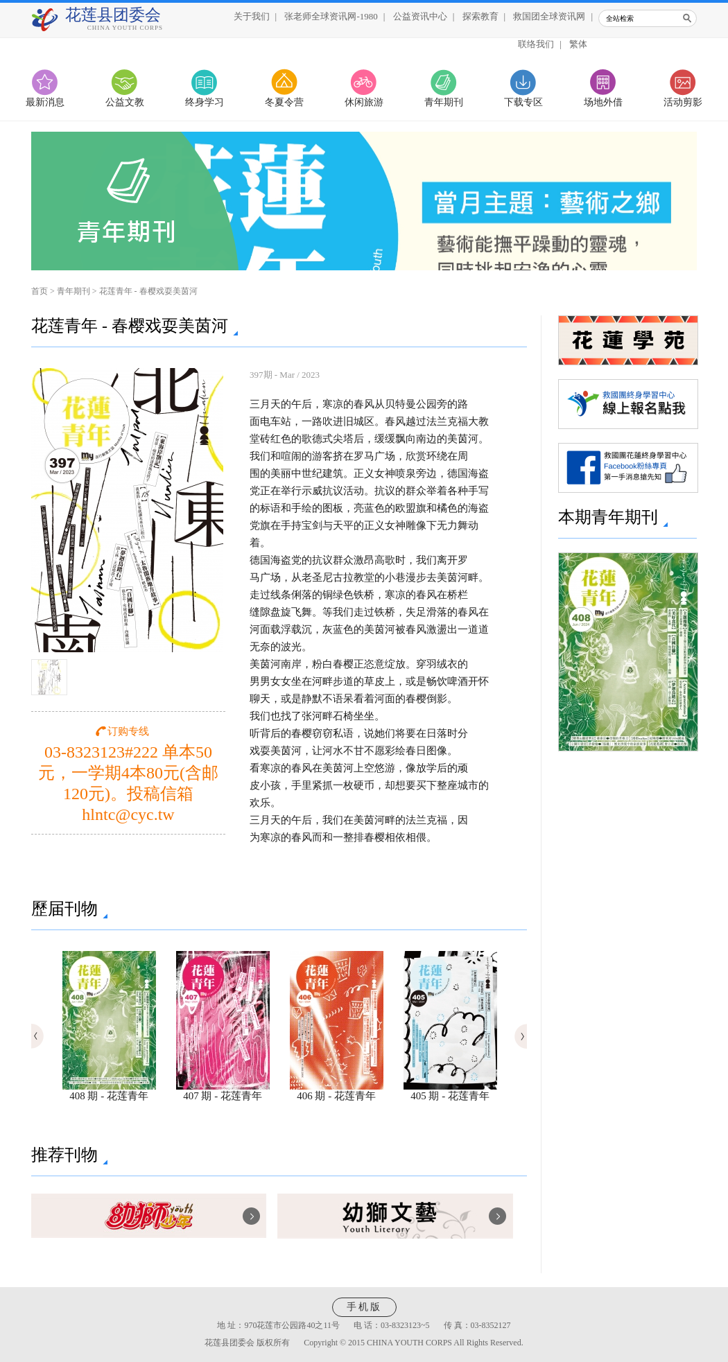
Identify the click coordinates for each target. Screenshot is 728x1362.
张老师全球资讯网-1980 (330, 16)
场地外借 (603, 102)
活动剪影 (683, 102)
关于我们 (252, 16)
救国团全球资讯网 (549, 16)
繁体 (578, 44)
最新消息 (45, 102)
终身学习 (204, 102)
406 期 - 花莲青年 (336, 1091)
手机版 (364, 1307)
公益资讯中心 (420, 16)
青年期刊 (443, 102)
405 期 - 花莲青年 (450, 1091)
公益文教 (124, 102)
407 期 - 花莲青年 (223, 1091)
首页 (39, 291)
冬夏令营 (284, 102)
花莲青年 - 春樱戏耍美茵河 (148, 291)
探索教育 (480, 16)
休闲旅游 (364, 102)
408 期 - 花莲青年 (109, 1091)
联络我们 (536, 44)
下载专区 (523, 102)
